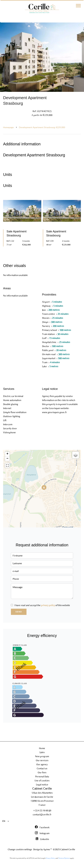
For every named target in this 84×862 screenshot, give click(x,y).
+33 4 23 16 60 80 (42, 810)
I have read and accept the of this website (42, 605)
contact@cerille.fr (42, 814)
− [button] (7, 458)
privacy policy (48, 605)
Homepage (8, 127)
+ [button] (7, 454)
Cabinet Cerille (42, 788)
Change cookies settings (20, 849)
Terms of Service (64, 858)
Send (18, 612)
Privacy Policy (50, 858)
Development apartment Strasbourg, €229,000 (42, 127)
